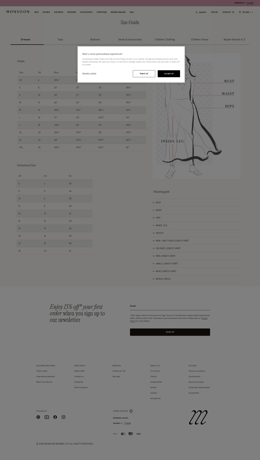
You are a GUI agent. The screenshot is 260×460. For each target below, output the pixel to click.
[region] (131, 64)
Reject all (144, 74)
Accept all (168, 74)
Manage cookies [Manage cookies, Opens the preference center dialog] (89, 73)
